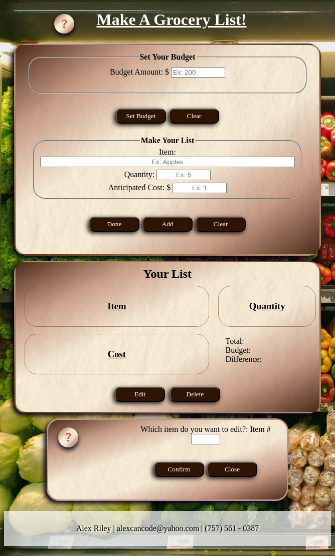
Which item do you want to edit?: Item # (205, 459)
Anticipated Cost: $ (140, 187)
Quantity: (140, 174)
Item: (167, 152)
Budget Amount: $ (140, 72)
